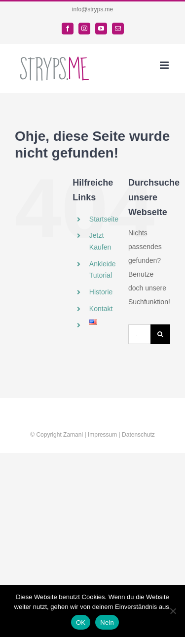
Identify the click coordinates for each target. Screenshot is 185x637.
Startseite (103, 219)
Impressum (102, 434)
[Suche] (160, 334)
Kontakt (100, 309)
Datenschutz (138, 434)
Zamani (73, 434)
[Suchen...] (139, 334)
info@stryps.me (92, 9)
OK (80, 622)
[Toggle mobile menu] (165, 65)
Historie (100, 292)
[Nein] (173, 611)
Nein (107, 622)
